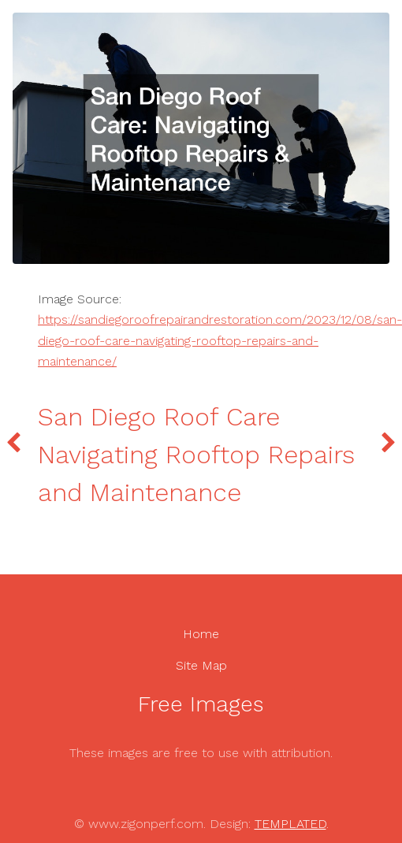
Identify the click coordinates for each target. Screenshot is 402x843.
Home (201, 633)
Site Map (201, 665)
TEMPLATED (290, 823)
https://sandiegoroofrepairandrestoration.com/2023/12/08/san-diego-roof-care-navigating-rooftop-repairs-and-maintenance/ (220, 340)
